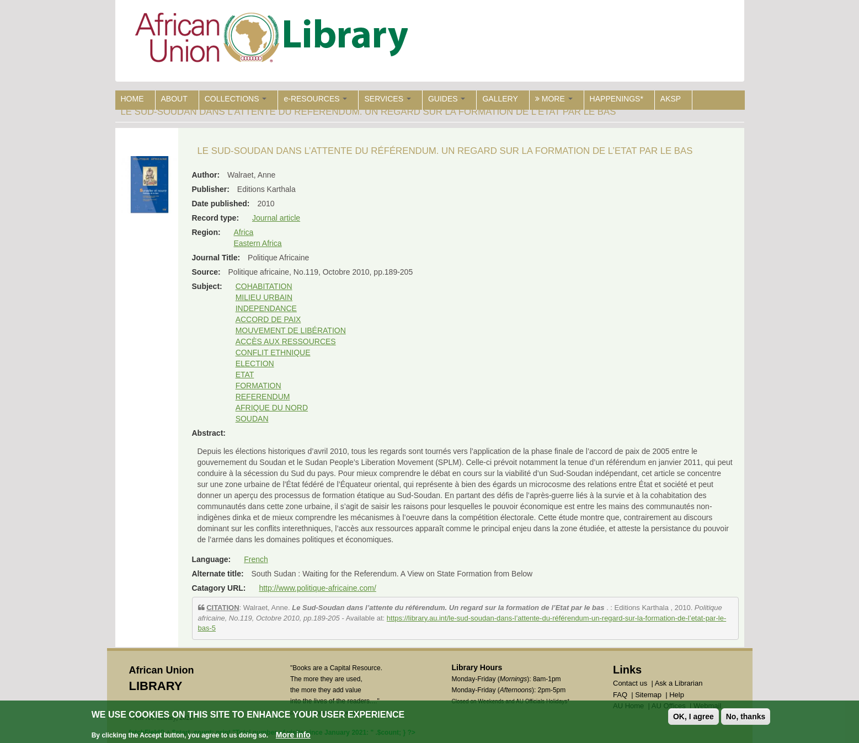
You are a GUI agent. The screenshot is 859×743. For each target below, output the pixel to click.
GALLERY (499, 98)
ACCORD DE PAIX (268, 319)
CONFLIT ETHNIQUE (273, 352)
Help (676, 695)
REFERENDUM (263, 396)
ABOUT (174, 98)
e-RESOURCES (315, 98)
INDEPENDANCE (266, 308)
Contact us (630, 683)
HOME (132, 98)
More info (293, 735)
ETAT (245, 374)
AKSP (670, 98)
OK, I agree (693, 717)
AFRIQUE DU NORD (272, 407)
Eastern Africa (258, 243)
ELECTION (255, 363)
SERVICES (387, 98)
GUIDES (447, 98)
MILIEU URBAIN (264, 297)
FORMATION (258, 385)
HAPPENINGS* (616, 98)
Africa (244, 232)
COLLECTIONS (236, 98)
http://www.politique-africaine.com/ (317, 588)
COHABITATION (264, 286)
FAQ (620, 695)
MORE (554, 98)
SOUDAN (252, 418)
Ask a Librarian (679, 683)
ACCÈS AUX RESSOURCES (286, 341)
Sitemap (648, 695)
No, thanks (746, 717)
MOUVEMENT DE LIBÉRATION (291, 330)
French (256, 559)
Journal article (276, 217)
